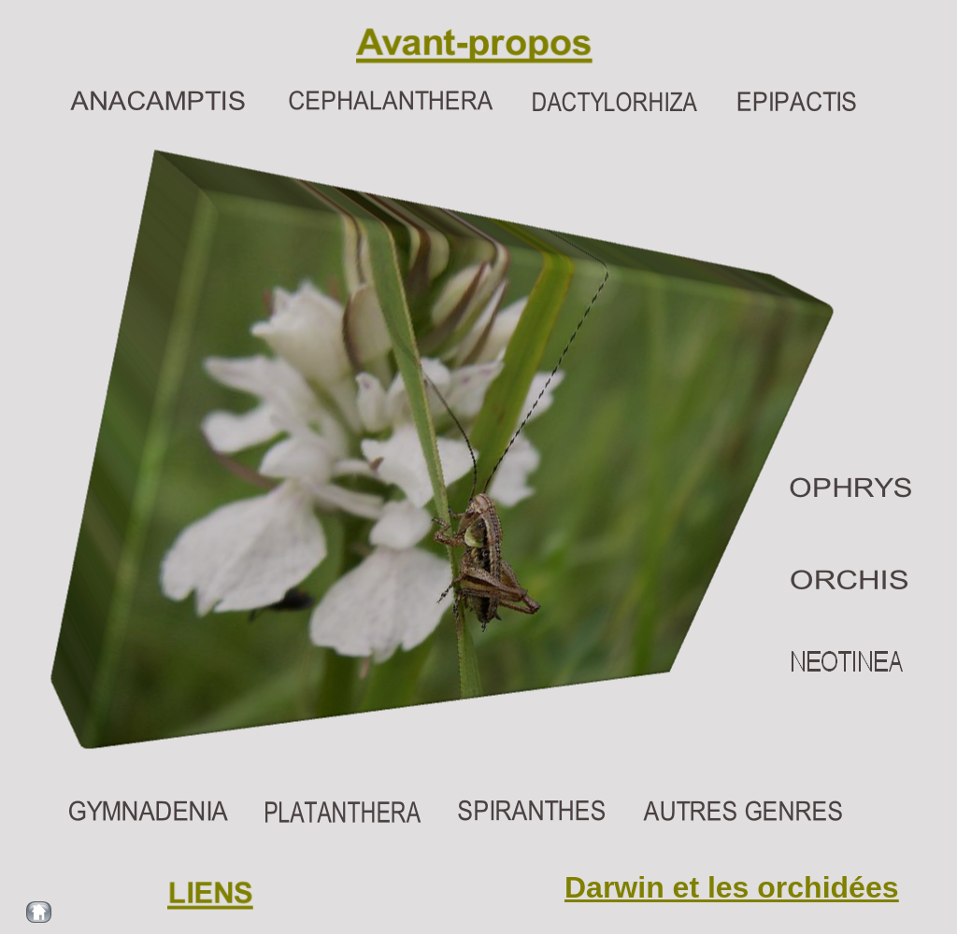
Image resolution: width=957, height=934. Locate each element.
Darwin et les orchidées (731, 887)
